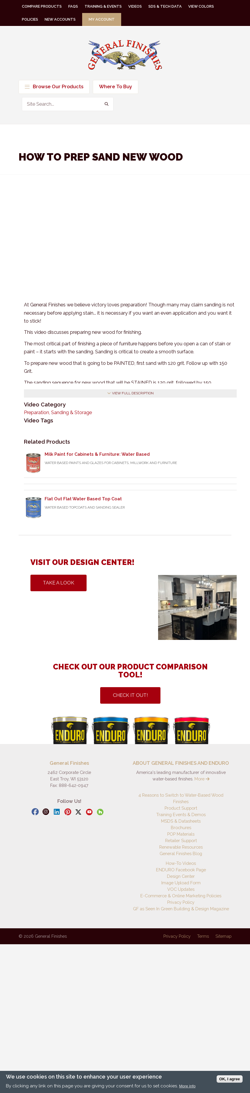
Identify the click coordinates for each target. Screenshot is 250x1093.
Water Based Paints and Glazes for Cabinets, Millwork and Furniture (111, 463)
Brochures (181, 827)
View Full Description (130, 393)
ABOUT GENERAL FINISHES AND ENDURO (181, 763)
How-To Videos (181, 863)
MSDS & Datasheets (181, 821)
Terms (203, 936)
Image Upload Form (181, 882)
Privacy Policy (180, 902)
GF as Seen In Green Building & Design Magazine (181, 908)
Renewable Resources (181, 846)
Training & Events (103, 6)
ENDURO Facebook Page (181, 869)
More (202, 778)
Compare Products (42, 6)
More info (187, 1086)
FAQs (73, 6)
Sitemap (223, 936)
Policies (30, 19)
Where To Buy (115, 86)
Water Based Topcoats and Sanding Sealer (85, 507)
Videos (135, 6)
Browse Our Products (54, 86)
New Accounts (60, 19)
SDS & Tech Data (165, 6)
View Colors (201, 6)
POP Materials (180, 834)
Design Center (181, 876)
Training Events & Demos (181, 814)
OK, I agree (229, 1079)
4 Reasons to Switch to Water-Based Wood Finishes (180, 798)
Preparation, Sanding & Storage (58, 412)
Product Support (181, 808)
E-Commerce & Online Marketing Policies (180, 895)
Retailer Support (181, 840)
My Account (102, 19)
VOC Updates (180, 889)
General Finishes (125, 55)
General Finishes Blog (181, 853)
